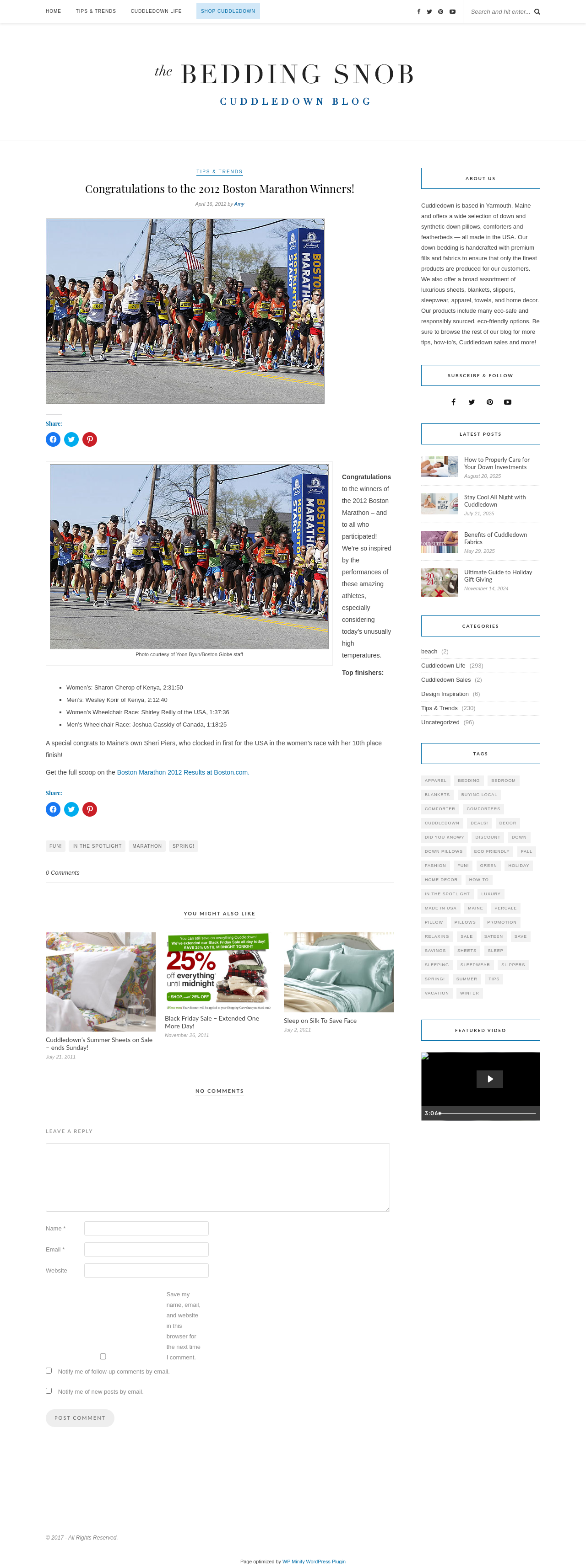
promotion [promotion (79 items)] (502, 922)
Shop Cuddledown (228, 11)
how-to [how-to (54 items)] (479, 879)
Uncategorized (440, 722)
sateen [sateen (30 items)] (493, 936)
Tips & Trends (96, 11)
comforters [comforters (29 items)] (483, 809)
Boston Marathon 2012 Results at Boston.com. (183, 772)
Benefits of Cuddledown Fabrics (495, 538)
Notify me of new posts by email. (101, 1391)
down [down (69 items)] (519, 837)
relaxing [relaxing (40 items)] (437, 936)
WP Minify (293, 1561)
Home (53, 11)
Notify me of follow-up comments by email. (114, 1371)
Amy (239, 204)
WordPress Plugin (326, 1561)
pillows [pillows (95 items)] (465, 922)
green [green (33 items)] (488, 865)
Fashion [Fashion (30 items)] (435, 865)
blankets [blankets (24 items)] (437, 794)
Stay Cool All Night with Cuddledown (495, 500)
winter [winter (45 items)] (469, 993)
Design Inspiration (445, 693)
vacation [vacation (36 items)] (437, 993)
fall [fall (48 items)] (526, 851)
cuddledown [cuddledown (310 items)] (442, 823)
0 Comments (63, 872)
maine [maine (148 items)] (475, 908)
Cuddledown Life (156, 11)
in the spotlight (97, 846)
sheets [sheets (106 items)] (467, 950)
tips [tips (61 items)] (493, 979)
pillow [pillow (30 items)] (434, 922)
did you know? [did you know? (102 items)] (444, 837)
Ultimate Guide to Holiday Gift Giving (498, 575)
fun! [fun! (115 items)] (463, 865)
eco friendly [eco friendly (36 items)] (492, 851)
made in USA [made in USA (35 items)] (441, 908)
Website (56, 1270)
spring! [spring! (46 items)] (435, 979)
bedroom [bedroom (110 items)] (503, 780)
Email (55, 1249)
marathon (147, 846)
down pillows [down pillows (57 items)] (444, 851)
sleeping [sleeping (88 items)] (437, 965)
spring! (184, 846)
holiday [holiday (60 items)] (518, 865)
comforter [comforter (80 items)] (440, 809)
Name (55, 1228)
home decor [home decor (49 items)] (441, 879)
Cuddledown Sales (446, 679)
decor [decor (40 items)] (508, 823)
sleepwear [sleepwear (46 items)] (475, 965)
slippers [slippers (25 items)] (513, 965)
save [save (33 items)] (521, 936)
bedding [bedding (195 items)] (469, 780)
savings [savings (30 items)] (435, 950)
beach (429, 651)
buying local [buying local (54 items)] (479, 794)
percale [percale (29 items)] (505, 908)
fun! (55, 846)
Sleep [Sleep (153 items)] (496, 950)
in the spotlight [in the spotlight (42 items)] (447, 894)
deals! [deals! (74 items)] (479, 823)
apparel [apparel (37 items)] (436, 780)
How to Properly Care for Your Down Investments (497, 463)
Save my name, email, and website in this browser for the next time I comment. (184, 1326)
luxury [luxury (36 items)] (490, 894)
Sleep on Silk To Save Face (320, 1020)
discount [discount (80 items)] (487, 837)
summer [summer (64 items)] (466, 979)
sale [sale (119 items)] (467, 936)
